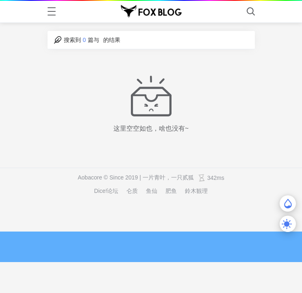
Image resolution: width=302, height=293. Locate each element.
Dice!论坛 (106, 191)
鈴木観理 (196, 191)
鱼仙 (151, 191)
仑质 (132, 191)
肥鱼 (171, 191)
